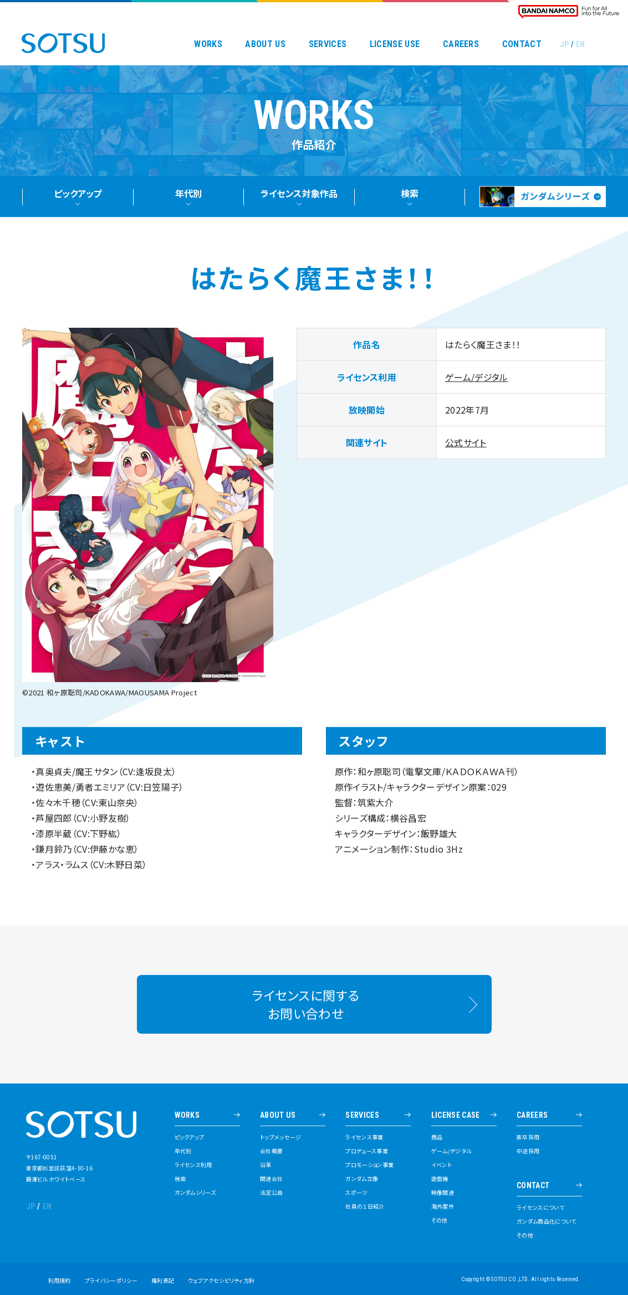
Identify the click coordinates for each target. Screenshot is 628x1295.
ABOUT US (265, 44)
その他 (439, 1220)
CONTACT (522, 44)
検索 (180, 1179)
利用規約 (59, 1280)
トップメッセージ (281, 1137)
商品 (437, 1137)
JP (564, 44)
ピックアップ (190, 1137)
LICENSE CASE (455, 1115)
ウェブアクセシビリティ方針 (221, 1280)
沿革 (266, 1165)
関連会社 (271, 1179)
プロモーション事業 (369, 1165)
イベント (441, 1165)
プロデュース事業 (366, 1151)
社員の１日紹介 (364, 1206)
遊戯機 (439, 1179)
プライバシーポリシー (111, 1280)
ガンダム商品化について (546, 1221)
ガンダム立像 (361, 1179)
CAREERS (461, 44)
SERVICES (328, 44)
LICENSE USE (395, 44)
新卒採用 (528, 1137)
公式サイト (466, 446)
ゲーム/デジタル (476, 381)
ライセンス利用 (193, 1165)
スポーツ (356, 1192)
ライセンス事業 (364, 1137)
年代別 (183, 1151)
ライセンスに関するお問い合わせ (305, 1015)
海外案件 (442, 1206)
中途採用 (528, 1151)
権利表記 (162, 1280)
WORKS (208, 44)
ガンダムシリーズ (195, 1192)
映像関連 (442, 1192)
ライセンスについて (540, 1207)
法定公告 (271, 1192)
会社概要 (271, 1151)
